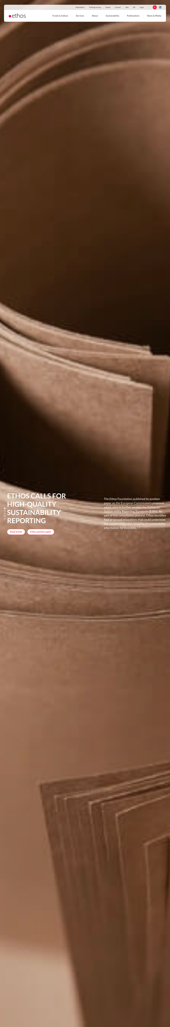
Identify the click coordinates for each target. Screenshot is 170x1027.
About (95, 16)
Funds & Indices (60, 16)
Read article (16, 532)
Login (142, 7)
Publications (133, 16)
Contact (118, 7)
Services (80, 16)
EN (134, 7)
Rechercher (155, 7)
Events (108, 7)
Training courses (95, 7)
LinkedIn (160, 7)
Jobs (127, 7)
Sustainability (112, 16)
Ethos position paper (40, 532)
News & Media (154, 16)
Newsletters (80, 7)
